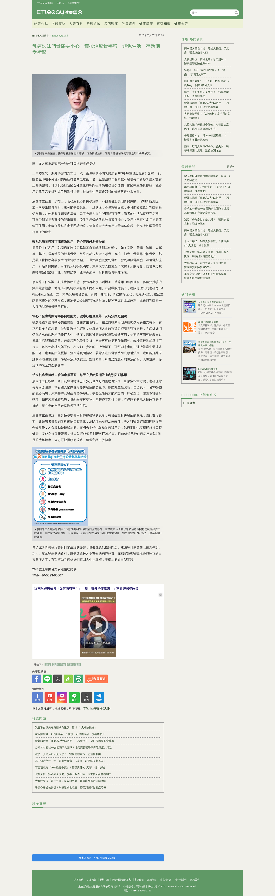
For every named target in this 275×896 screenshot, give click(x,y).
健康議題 (129, 23)
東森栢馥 (164, 23)
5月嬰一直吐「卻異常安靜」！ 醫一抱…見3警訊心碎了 (206, 72)
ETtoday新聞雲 (45, 3)
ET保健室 (189, 402)
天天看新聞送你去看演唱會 (211, 302)
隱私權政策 (166, 879)
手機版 (60, 3)
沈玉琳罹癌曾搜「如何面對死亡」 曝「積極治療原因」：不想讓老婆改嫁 (86, 588)
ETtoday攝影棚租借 (207, 369)
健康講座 (146, 23)
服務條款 (151, 879)
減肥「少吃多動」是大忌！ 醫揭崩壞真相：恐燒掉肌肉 (68, 754)
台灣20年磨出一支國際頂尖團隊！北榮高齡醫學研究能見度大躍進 (73, 747)
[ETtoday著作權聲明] (96, 708)
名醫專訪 (59, 23)
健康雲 (59, 12)
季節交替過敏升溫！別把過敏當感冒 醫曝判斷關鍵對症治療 (70, 787)
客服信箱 (139, 879)
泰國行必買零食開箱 (208, 322)
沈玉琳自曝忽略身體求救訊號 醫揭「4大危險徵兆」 (66, 727)
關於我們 (104, 879)
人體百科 (76, 23)
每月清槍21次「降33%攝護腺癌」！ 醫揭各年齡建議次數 (206, 137)
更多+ (230, 166)
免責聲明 (194, 879)
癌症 (47, 664)
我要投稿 (78, 879)
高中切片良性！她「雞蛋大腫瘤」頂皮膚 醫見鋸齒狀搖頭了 (70, 760)
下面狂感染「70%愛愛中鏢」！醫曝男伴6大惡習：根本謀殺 (70, 767)
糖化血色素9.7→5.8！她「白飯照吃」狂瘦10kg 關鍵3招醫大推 (207, 83)
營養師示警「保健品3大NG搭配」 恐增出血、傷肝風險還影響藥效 (74, 740)
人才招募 (91, 879)
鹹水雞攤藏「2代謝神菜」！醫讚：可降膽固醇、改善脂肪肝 (70, 734)
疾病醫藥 (111, 23)
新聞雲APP (73, 3)
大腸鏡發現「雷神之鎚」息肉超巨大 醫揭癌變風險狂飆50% (70, 780)
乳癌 (55, 664)
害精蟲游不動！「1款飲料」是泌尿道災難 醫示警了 (207, 115)
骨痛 (62, 664)
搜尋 (236, 12)
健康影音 (181, 23)
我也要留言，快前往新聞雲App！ (98, 857)
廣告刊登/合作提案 (121, 879)
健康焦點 (41, 23)
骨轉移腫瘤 (74, 664)
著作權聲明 (181, 879)
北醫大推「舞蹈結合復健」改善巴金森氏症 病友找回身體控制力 (73, 774)
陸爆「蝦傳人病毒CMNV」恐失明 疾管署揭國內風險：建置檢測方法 (206, 148)
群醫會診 (94, 23)
